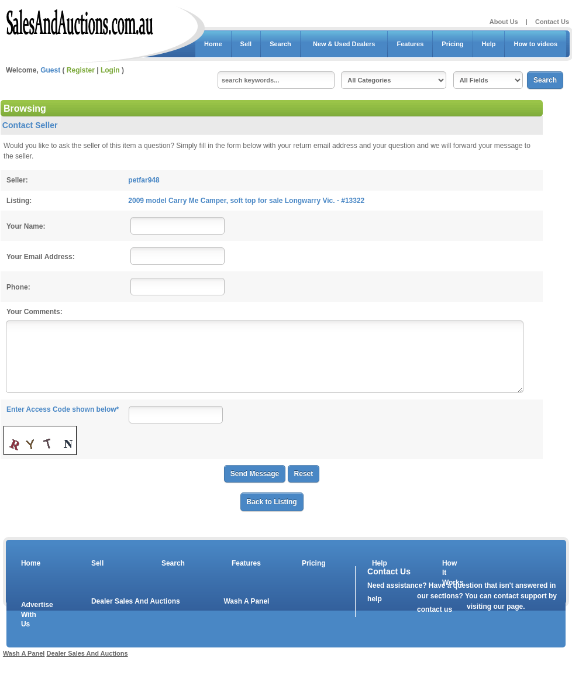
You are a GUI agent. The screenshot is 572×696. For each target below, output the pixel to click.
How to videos (535, 43)
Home (213, 43)
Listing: (19, 201)
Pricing (452, 43)
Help (489, 43)
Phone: (18, 287)
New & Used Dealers (344, 43)
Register (81, 70)
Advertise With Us (30, 615)
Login (110, 70)
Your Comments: (34, 312)
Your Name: (25, 226)
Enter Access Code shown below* (62, 409)
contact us (434, 609)
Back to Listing (272, 502)
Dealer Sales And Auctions (135, 601)
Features (410, 43)
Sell (246, 43)
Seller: (17, 180)
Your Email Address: (40, 257)
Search (280, 43)
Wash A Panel (246, 601)
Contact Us (552, 21)
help (374, 599)
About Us (504, 21)
